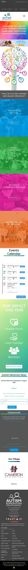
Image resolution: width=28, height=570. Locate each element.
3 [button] (12, 438)
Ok (14, 567)
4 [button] (13, 438)
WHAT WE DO (4, 538)
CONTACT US (14, 450)
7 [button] (16, 438)
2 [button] (11, 438)
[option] (14, 419)
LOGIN (13, 531)
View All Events (21, 297)
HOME (2, 531)
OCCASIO (14, 536)
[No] (26, 565)
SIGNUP (13, 533)
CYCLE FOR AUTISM (5, 548)
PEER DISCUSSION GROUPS (18, 543)
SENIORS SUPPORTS (16, 540)
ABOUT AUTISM (4, 543)
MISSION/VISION (4, 533)
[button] (14, 43)
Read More (14, 388)
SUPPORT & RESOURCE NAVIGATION (17, 552)
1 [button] (10, 438)
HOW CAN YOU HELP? (14, 367)
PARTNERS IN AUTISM (6, 540)
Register (22, 266)
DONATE (3, 559)
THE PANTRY (14, 549)
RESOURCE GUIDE (16, 555)
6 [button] (15, 438)
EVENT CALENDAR (5, 545)
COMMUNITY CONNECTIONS (4, 551)
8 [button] (17, 438)
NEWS (2, 557)
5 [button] (14, 438)
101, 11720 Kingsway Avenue (14, 507)
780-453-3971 (16, 513)
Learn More (14, 123)
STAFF (2, 536)
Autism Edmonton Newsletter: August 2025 (14, 381)
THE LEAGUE (14, 538)
